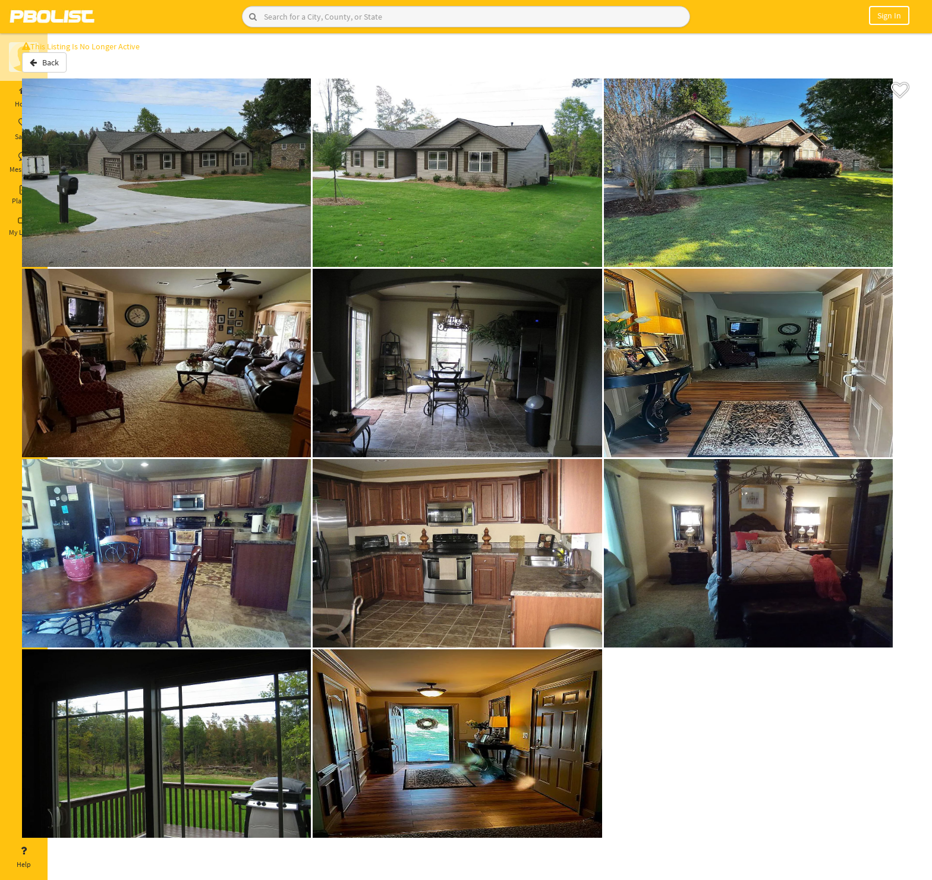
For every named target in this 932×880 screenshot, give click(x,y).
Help (24, 857)
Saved (24, 129)
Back (78, 67)
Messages (24, 162)
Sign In (889, 15)
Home (24, 97)
